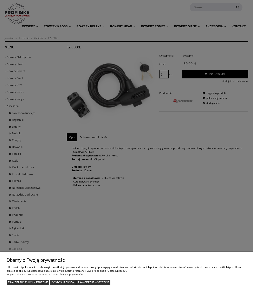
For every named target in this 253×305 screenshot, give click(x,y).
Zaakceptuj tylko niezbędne (28, 282)
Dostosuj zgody (62, 282)
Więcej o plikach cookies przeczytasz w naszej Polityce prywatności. (45, 274)
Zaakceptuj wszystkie (93, 282)
